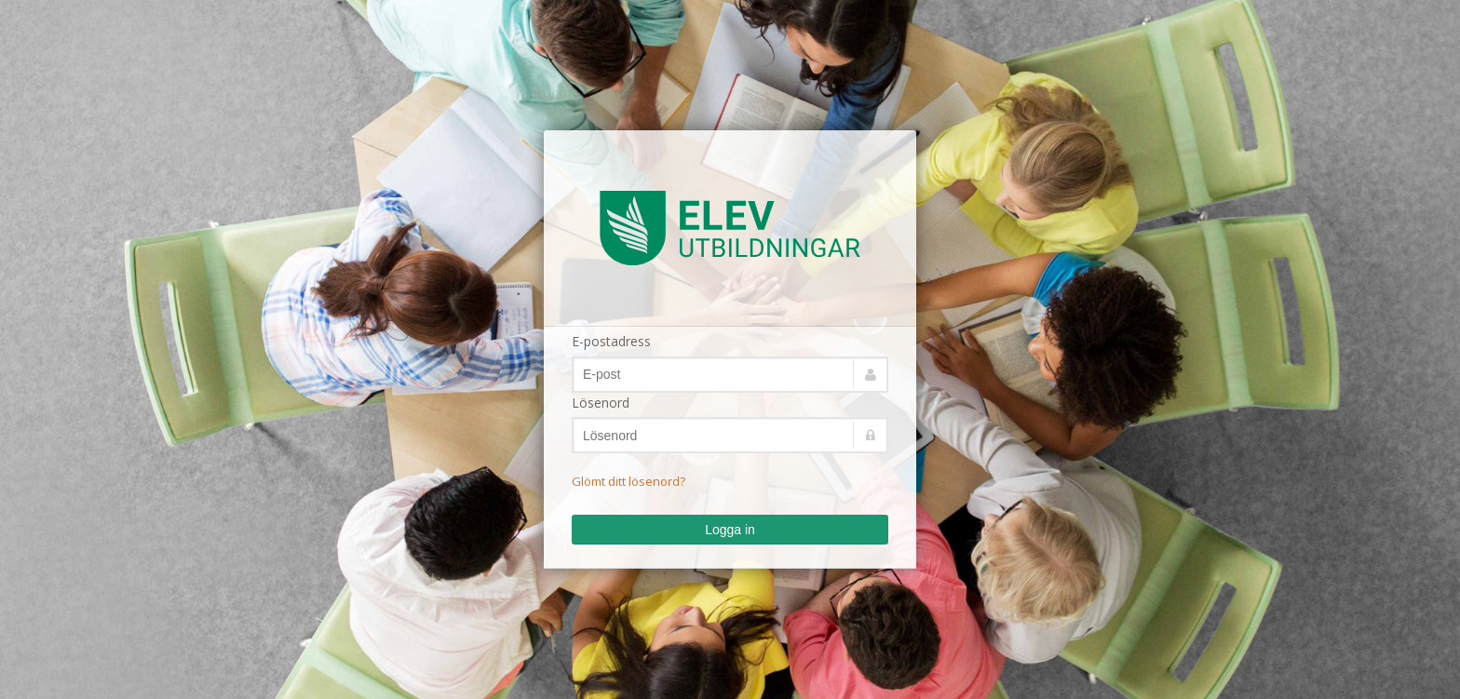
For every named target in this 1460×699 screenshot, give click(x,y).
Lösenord (600, 402)
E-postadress (611, 341)
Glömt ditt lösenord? (628, 481)
